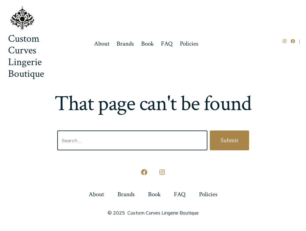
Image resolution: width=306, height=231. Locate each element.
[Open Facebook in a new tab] (293, 41)
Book (147, 44)
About (101, 44)
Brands (125, 44)
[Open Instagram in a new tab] (284, 41)
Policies (189, 44)
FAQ (167, 44)
